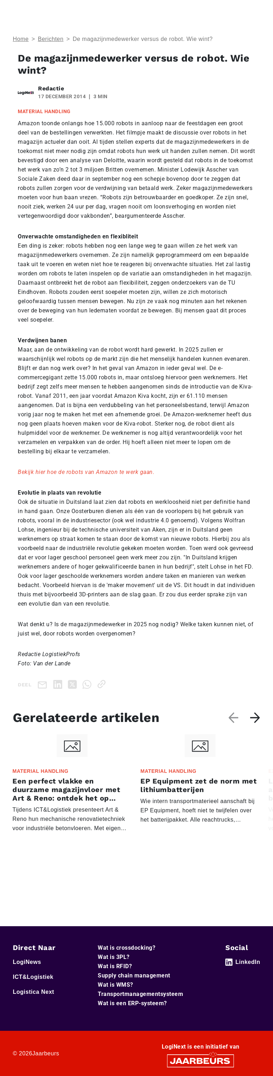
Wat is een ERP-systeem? (132, 1003)
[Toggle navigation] (253, 10)
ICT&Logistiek (33, 977)
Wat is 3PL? (114, 957)
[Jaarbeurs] (200, 1060)
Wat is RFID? (115, 966)
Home (21, 39)
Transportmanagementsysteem (140, 994)
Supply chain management (134, 975)
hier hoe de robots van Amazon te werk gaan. (94, 472)
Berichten (51, 39)
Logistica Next (33, 992)
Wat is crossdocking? (126, 947)
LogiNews (27, 962)
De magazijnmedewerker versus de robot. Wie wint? (143, 39)
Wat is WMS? (115, 984)
